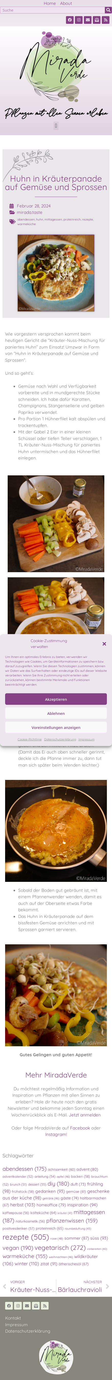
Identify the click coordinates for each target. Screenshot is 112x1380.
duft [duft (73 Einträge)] (78, 1184)
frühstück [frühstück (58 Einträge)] (23, 1191)
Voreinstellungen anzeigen (55, 727)
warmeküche (26, 224)
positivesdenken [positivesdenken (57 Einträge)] (19, 1228)
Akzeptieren (56, 699)
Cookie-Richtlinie (30, 739)
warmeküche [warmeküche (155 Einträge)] (25, 1256)
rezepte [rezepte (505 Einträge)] (26, 1236)
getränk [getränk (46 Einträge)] (50, 1198)
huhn (39, 219)
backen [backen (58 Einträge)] (80, 1176)
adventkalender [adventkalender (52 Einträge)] (18, 1176)
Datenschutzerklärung (60, 739)
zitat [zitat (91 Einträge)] (48, 1263)
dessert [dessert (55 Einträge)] (37, 1184)
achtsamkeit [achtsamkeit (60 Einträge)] (61, 1169)
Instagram (55, 1134)
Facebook (80, 1128)
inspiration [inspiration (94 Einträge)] (82, 1204)
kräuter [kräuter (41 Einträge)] (65, 1213)
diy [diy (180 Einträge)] (58, 1183)
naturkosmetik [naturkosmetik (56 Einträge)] (30, 1221)
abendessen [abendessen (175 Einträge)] (25, 1168)
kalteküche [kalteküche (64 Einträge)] (43, 1212)
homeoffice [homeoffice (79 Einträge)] (51, 1204)
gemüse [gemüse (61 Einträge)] (76, 1191)
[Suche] (108, 10)
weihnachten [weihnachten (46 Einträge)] (61, 1257)
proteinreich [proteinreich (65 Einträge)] (49, 1228)
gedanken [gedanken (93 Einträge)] (50, 1191)
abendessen (26, 219)
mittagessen (53, 219)
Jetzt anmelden (85, 1114)
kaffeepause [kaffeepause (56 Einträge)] (16, 1213)
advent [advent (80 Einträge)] (87, 1169)
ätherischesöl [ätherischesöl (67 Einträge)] (73, 1264)
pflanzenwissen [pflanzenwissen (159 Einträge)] (72, 1220)
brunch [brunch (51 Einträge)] (18, 1184)
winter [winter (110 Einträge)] (27, 1264)
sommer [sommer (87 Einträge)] (76, 1238)
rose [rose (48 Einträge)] (56, 1238)
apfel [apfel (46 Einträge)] (63, 1176)
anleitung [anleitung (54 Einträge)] (45, 1176)
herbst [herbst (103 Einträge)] (22, 1204)
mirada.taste (29, 212)
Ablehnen (56, 713)
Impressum (87, 739)
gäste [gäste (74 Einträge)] (70, 1198)
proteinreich (72, 219)
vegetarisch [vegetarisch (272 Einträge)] (60, 1247)
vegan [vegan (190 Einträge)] (18, 1247)
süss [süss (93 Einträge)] (99, 1238)
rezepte (87, 219)
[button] (104, 643)
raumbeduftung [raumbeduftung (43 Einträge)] (78, 1228)
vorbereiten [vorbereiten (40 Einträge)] (97, 1249)
